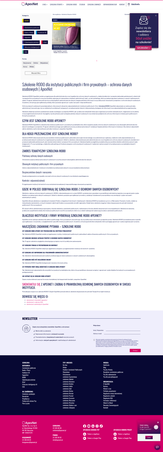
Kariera (105, 386)
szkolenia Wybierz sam (70, 405)
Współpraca (25, 398)
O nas (45, 4)
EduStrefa (134, 4)
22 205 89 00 (57, 428)
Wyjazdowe (44, 63)
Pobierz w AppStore (93, 434)
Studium (82, 4)
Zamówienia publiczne (32, 28)
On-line (65, 365)
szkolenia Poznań (68, 396)
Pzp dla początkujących (110, 377)
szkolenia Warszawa (69, 400)
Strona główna (57, 14)
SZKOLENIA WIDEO (71, 4)
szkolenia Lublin (68, 386)
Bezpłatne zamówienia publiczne (113, 372)
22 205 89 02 (57, 437)
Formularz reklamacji (109, 400)
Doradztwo (25, 396)
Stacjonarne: (66, 374)
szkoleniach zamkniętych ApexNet (37, 304)
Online (35, 63)
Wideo (32, 66)
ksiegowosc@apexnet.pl (29, 442)
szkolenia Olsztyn (68, 393)
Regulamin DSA (108, 398)
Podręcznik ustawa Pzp (29, 401)
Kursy (25, 66)
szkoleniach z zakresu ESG (34, 302)
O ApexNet (106, 384)
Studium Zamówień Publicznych (72, 369)
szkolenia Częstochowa (70, 377)
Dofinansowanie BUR (110, 4)
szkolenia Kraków (68, 384)
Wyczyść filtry (35, 73)
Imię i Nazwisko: (98, 330)
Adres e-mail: (97, 333)
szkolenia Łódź (67, 388)
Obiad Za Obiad (108, 403)
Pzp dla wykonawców (109, 374)
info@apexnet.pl (58, 440)
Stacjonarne (27, 63)
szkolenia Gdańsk (68, 379)
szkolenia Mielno (68, 391)
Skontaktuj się (31, 284)
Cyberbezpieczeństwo (32, 42)
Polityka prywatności (109, 391)
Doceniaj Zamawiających (110, 405)
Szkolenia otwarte (57, 4)
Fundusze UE (42, 32)
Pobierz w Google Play (94, 438)
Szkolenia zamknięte (94, 4)
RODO (27, 21)
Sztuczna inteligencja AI (32, 47)
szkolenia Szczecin (68, 398)
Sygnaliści (28, 37)
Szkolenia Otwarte (67, 14)
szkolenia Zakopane (69, 407)
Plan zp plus (26, 403)
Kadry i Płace (29, 32)
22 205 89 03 (26, 440)
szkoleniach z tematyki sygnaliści (36, 300)
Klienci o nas (107, 388)
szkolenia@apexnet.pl (59, 430)
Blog (104, 367)
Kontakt (122, 4)
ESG (26, 52)
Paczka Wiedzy (107, 369)
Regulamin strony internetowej (112, 393)
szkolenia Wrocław (68, 403)
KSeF (45, 42)
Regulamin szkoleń (109, 396)
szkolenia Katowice (69, 381)
